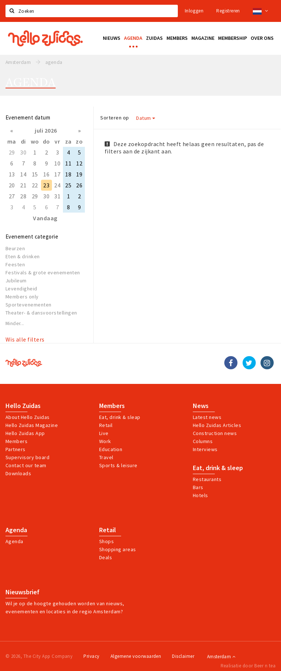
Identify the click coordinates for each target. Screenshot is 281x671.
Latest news (207, 417)
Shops (106, 541)
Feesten (15, 264)
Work (105, 441)
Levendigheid (21, 288)
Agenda (16, 530)
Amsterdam (221, 656)
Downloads (18, 473)
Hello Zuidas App (25, 433)
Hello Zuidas (23, 405)
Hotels (200, 495)
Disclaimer (183, 656)
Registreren (228, 11)
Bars (198, 487)
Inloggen (194, 11)
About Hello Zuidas (27, 417)
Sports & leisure (118, 465)
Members (16, 441)
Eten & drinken (22, 256)
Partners (15, 449)
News (201, 405)
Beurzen (15, 248)
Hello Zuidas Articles (217, 425)
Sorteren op (114, 117)
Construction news (215, 433)
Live (104, 433)
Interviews (205, 449)
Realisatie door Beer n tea (248, 666)
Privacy (91, 656)
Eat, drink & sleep (218, 468)
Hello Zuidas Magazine (31, 425)
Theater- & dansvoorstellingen (41, 312)
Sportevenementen (28, 304)
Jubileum (16, 280)
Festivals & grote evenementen (42, 272)
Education (110, 449)
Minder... (14, 323)
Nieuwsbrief (22, 592)
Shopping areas (117, 549)
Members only (22, 296)
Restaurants (207, 479)
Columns (203, 441)
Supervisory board (27, 457)
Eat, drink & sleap (119, 417)
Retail (106, 425)
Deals (105, 557)
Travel (106, 457)
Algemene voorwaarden (135, 656)
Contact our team (25, 465)
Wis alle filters (25, 339)
